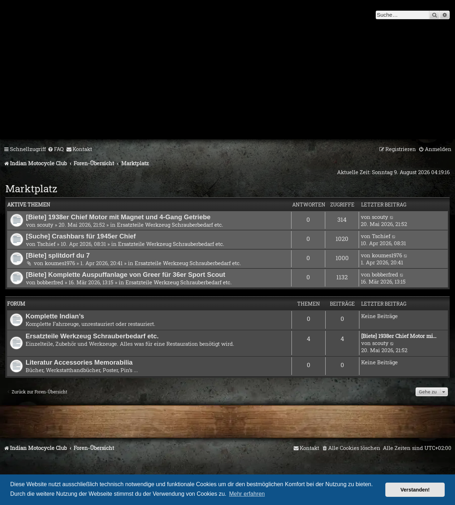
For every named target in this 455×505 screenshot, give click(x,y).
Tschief (46, 243)
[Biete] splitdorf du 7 (58, 255)
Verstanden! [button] (415, 490)
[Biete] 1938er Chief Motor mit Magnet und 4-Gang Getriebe (118, 217)
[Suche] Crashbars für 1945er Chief (81, 236)
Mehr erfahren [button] (247, 494)
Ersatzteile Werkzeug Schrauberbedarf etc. (170, 224)
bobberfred (50, 282)
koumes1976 (60, 263)
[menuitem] (56, 149)
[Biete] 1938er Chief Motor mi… (399, 335)
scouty (45, 224)
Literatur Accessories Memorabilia (79, 362)
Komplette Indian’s (55, 316)
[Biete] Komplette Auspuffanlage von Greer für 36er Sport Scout (125, 274)
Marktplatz (31, 188)
